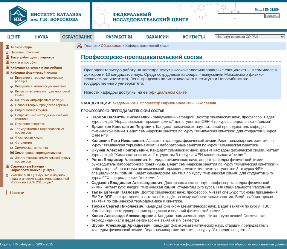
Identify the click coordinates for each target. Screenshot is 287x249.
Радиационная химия (31, 110)
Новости (17, 192)
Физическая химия (29, 137)
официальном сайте (168, 92)
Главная (90, 45)
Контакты (194, 37)
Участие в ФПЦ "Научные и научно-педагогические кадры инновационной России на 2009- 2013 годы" (39, 178)
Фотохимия (23, 142)
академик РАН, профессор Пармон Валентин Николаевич (164, 103)
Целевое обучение (24, 52)
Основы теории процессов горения (41, 105)
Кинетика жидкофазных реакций (39, 100)
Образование (77, 37)
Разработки (119, 37)
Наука (41, 37)
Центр (14, 37)
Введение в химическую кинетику (40, 86)
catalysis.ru (27, 244)
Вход (258, 9)
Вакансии (157, 37)
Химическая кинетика (31, 147)
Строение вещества (30, 124)
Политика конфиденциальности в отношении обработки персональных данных (225, 244)
